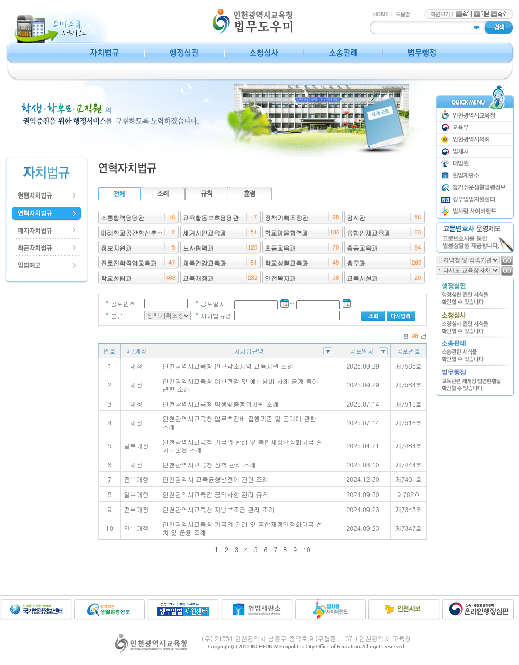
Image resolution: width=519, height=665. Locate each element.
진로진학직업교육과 (129, 262)
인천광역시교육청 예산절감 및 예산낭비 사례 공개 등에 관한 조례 (240, 385)
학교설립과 (116, 277)
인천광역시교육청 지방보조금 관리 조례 (218, 509)
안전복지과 (280, 277)
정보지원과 (116, 247)
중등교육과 (362, 247)
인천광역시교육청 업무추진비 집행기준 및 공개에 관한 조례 (239, 422)
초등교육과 (280, 247)
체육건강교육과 (204, 262)
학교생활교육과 (286, 262)
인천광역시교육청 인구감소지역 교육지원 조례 (227, 365)
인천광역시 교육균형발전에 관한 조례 (215, 479)
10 (306, 549)
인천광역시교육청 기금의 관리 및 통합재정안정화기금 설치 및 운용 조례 (242, 528)
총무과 (356, 262)
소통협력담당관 (122, 217)
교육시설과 (362, 277)
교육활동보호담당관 (211, 217)
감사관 (356, 217)
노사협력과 (198, 247)
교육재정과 (198, 277)
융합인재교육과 (368, 232)
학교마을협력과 (286, 232)
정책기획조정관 (286, 217)
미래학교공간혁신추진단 (135, 232)
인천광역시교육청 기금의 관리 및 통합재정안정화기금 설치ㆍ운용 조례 (242, 445)
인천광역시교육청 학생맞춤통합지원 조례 (220, 403)
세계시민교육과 (204, 232)
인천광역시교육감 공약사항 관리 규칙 (215, 494)
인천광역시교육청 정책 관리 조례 (209, 464)
